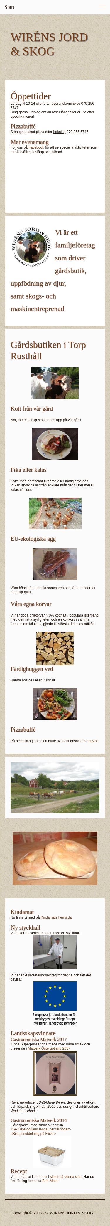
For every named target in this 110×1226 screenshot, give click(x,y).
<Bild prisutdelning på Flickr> (33, 1134)
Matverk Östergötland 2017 (49, 1048)
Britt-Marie (50, 1181)
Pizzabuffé (23, 729)
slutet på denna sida (66, 1177)
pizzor (92, 741)
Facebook (36, 147)
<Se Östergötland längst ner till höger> (41, 1129)
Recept (19, 1171)
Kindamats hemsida (56, 917)
